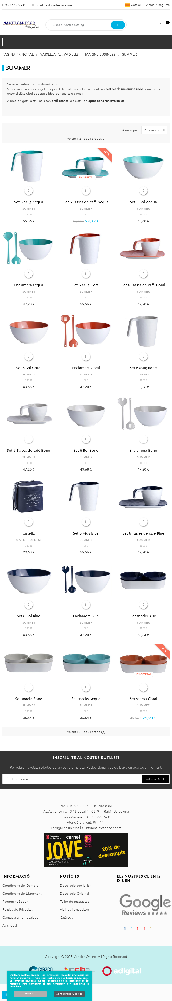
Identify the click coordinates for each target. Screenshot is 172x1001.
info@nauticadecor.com (53, 5)
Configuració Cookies (69, 994)
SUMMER (28, 208)
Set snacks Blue (143, 616)
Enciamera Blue (86, 616)
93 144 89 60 (15, 5)
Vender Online (85, 957)
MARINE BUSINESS (28, 540)
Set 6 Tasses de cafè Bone (28, 450)
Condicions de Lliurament (21, 893)
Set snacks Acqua (85, 698)
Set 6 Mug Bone (143, 368)
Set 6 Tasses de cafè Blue (143, 533)
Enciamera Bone (143, 450)
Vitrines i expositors (74, 909)
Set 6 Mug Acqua (28, 202)
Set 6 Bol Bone (86, 450)
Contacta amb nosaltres (20, 917)
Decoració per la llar (75, 885)
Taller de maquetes (74, 901)
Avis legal (9, 925)
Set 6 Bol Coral (28, 368)
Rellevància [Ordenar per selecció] (155, 130)
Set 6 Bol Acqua (143, 202)
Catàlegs (66, 917)
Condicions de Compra (20, 885)
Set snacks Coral (143, 698)
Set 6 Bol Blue (28, 616)
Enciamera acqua (28, 285)
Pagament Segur (15, 901)
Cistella (28, 533)
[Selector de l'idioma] (133, 5)
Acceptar (30, 993)
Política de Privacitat (17, 909)
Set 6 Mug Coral (86, 285)
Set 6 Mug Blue (86, 533)
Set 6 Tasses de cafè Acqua (86, 202)
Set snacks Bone (28, 698)
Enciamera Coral (86, 368)
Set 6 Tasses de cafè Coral (143, 285)
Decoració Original (74, 893)
